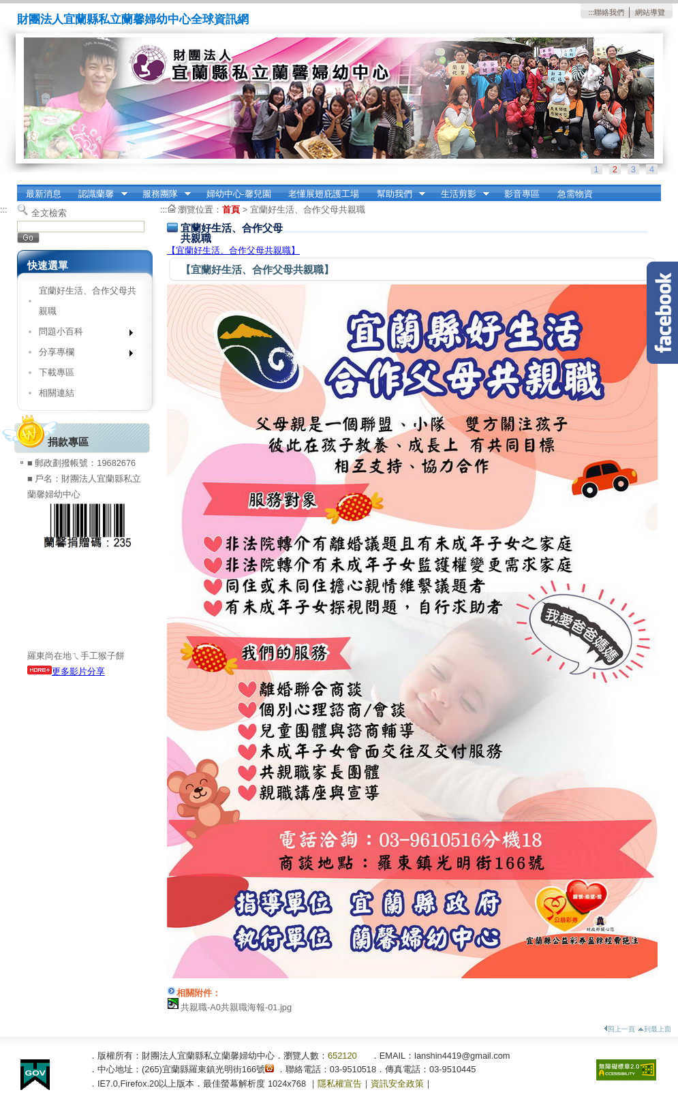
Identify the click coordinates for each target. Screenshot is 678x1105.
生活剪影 (460, 194)
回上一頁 (619, 1029)
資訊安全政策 (397, 1083)
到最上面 (654, 1029)
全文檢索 (49, 213)
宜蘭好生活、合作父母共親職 (87, 300)
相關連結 (56, 393)
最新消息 (43, 194)
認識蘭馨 (98, 194)
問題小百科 (81, 334)
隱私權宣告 (340, 1083)
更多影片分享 (66, 671)
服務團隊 (162, 194)
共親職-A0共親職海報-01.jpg (236, 1007)
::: (591, 12)
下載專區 (56, 372)
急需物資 (575, 194)
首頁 (231, 209)
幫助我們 (396, 194)
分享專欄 (81, 354)
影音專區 (522, 194)
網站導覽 (650, 12)
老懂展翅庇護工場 (323, 194)
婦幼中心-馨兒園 (238, 194)
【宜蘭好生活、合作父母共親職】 (233, 250)
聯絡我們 (609, 12)
